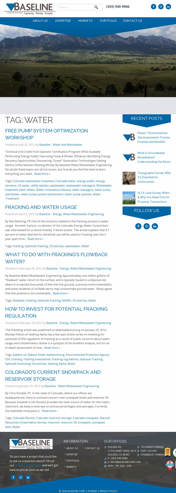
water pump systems (78, 194)
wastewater (57, 185)
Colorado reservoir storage (54, 418)
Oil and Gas (56, 246)
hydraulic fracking (36, 246)
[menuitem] (41, 20)
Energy (57, 214)
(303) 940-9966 (117, 6)
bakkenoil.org (55, 355)
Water (31, 190)
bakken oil (19, 355)
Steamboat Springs (153, 454)
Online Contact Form (28, 465)
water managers (82, 190)
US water (23, 185)
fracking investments (37, 359)
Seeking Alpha (57, 364)
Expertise (63, 20)
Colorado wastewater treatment (33, 181)
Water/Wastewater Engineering (83, 214)
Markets (85, 20)
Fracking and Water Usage (41, 207)
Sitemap (92, 491)
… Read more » (41, 174)
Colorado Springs (152, 447)
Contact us (132, 20)
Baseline (44, 145)
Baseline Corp (30, 8)
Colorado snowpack (85, 418)
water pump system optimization (42, 194)
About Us (40, 20)
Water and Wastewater (67, 145)
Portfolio (108, 20)
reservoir (54, 422)
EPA (7, 359)
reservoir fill (68, 422)
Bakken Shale (36, 355)
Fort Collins (149, 450)
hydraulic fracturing (18, 364)
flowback (18, 300)
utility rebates (40, 185)
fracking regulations (65, 359)
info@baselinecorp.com (126, 462)
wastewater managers (80, 185)
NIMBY (66, 300)
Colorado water (65, 181)
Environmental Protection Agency (87, 355)
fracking (18, 246)
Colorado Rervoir (24, 418)
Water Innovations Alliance (53, 190)
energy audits (86, 181)
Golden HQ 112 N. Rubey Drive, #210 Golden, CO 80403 (122, 450)
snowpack (84, 422)
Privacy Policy (108, 491)
